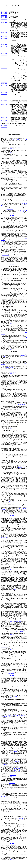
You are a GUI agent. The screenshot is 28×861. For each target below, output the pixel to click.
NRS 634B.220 (4, 46)
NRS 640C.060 (23, 210)
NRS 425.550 (16, 761)
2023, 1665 (12, 264)
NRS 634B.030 (4, 13)
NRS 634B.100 (4, 32)
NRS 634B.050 (4, 16)
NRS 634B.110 (4, 36)
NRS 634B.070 (4, 19)
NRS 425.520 (4, 537)
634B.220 (5, 356)
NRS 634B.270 (4, 85)
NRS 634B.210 (4, 44)
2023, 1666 (12, 428)
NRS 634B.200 (4, 42)
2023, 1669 (12, 736)
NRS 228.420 (12, 783)
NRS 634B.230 (4, 53)
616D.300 (3, 716)
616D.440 (8, 716)
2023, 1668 (12, 634)
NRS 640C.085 (21, 211)
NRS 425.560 (5, 764)
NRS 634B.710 (4, 104)
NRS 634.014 (10, 209)
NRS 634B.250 (4, 82)
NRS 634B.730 (4, 120)
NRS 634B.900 (4, 125)
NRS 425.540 (13, 751)
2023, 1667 (12, 515)
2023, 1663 (12, 142)
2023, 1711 (18, 621)
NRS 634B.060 (4, 17)
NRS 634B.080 (4, 22)
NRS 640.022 (24, 203)
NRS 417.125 (11, 673)
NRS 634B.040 (4, 15)
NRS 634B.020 (4, 12)
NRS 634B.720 (4, 117)
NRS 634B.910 (4, 127)
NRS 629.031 (18, 696)
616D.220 (18, 715)
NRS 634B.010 (4, 11)
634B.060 (25, 139)
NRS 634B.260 (4, 83)
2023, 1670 (12, 843)
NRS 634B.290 (4, 94)
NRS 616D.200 (11, 715)
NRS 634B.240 (4, 55)
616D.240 (23, 715)
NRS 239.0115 (4, 796)
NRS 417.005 (11, 501)
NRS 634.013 (23, 206)
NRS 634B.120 (4, 38)
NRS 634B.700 (4, 100)
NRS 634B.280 (4, 92)
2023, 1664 (12, 228)
